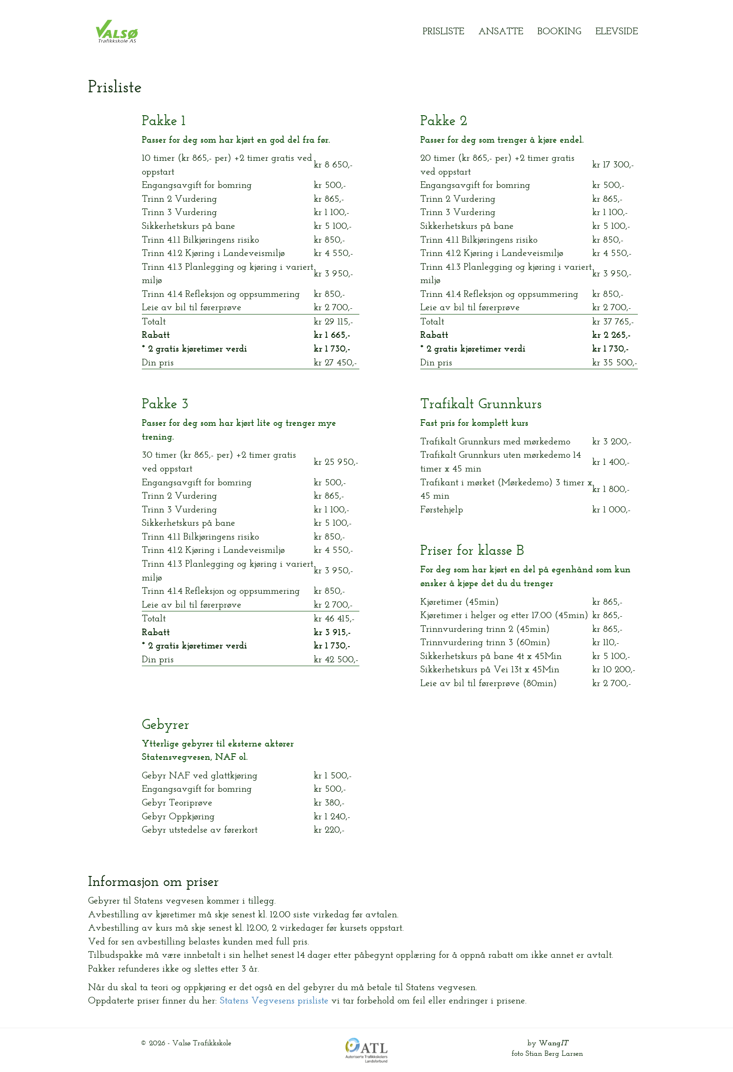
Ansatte (500, 31)
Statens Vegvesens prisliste (274, 1000)
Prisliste (443, 31)
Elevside (616, 31)
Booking (559, 31)
